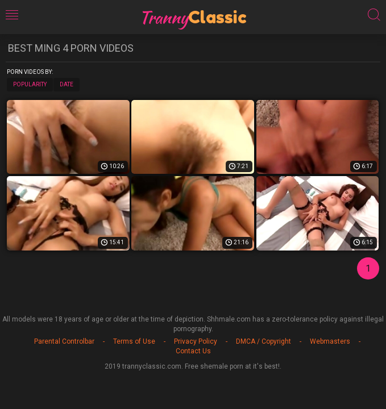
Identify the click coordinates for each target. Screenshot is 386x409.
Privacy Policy (195, 341)
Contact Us (193, 351)
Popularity (30, 84)
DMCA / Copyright (263, 341)
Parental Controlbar (64, 341)
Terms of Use (134, 341)
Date (66, 84)
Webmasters (330, 341)
